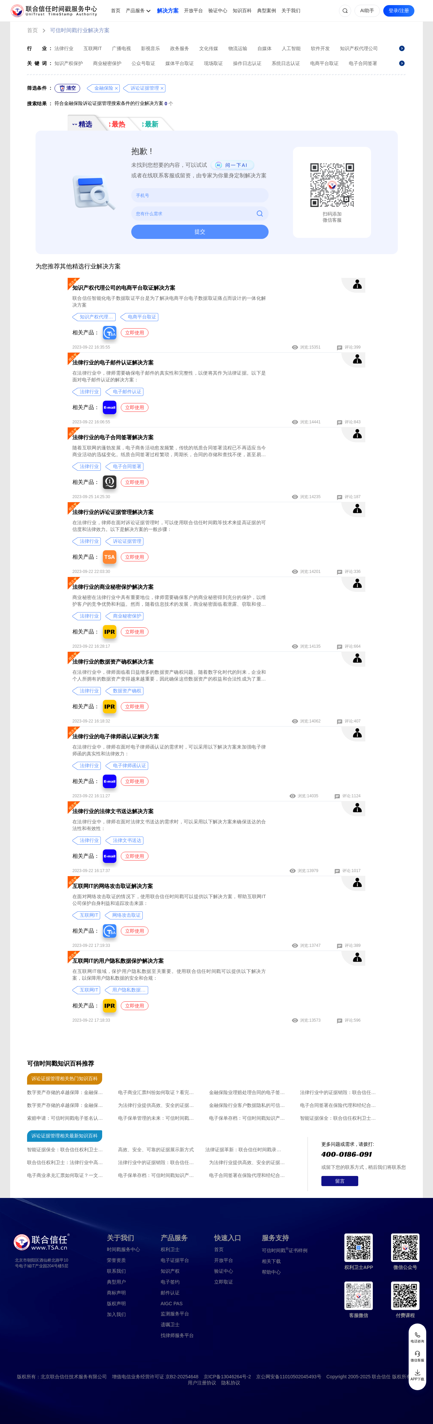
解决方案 (168, 11)
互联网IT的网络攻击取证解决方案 (112, 886)
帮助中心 (271, 1272)
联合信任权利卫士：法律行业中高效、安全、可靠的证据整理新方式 (67, 1162)
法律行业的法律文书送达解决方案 (113, 811)
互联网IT (93, 48)
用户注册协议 (202, 1382)
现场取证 (213, 63)
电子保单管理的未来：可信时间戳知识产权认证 (158, 1118)
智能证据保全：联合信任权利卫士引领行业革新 (340, 1118)
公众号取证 (143, 63)
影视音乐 (150, 48)
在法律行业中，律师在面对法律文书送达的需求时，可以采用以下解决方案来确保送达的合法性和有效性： (169, 825)
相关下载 (271, 1261)
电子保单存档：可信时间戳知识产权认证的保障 (249, 1118)
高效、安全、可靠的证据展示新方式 (156, 1149)
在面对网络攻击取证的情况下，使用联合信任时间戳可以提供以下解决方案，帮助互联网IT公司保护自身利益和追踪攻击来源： (169, 900)
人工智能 (291, 48)
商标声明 (116, 1292)
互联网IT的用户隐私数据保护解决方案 (118, 961)
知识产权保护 (68, 63)
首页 (115, 10)
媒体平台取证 (179, 63)
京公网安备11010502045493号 (288, 1376)
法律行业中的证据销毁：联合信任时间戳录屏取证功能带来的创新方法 (340, 1092)
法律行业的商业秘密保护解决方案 (113, 587)
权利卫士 (170, 1249)
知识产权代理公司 (359, 48)
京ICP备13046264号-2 (227, 1376)
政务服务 (179, 48)
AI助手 (367, 10)
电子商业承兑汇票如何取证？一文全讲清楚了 (67, 1175)
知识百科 (242, 10)
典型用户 (116, 1282)
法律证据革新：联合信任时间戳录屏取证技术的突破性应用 (245, 1149)
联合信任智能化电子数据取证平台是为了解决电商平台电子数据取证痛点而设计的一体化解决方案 (169, 301)
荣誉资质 (116, 1260)
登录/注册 (399, 10)
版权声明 (116, 1303)
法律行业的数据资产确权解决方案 (113, 662)
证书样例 (284, 1250)
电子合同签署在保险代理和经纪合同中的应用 (340, 1105)
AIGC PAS (172, 1303)
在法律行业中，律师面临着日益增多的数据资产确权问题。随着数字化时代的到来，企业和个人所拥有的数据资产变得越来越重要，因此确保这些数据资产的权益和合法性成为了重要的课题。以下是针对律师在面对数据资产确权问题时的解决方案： (169, 675)
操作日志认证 (247, 63)
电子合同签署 (363, 63)
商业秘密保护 (107, 63)
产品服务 (135, 10)
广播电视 (121, 48)
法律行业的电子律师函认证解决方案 (115, 736)
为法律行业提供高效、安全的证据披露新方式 (158, 1105)
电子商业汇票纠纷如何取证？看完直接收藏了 (158, 1092)
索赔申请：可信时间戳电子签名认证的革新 (67, 1118)
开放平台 (193, 10)
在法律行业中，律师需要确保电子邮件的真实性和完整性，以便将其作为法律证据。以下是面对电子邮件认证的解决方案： (169, 376)
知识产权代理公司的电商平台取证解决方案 (123, 288)
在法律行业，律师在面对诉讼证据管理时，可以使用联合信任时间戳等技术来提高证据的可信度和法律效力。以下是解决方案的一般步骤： (169, 526)
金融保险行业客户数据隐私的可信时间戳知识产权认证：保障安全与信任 (249, 1105)
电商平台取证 (324, 63)
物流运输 (237, 48)
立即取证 (223, 1282)
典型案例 (266, 10)
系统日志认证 (286, 63)
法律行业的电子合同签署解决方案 (113, 437)
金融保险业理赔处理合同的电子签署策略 (249, 1092)
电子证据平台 (175, 1260)
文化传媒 (208, 48)
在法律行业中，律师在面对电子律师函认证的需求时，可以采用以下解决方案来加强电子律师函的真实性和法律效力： (169, 750)
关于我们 (290, 10)
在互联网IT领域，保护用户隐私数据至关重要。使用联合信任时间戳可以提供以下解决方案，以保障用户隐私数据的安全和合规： (169, 975)
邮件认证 (170, 1292)
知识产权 (170, 1271)
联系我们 (116, 1271)
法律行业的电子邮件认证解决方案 (113, 362)
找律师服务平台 (177, 1335)
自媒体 (264, 48)
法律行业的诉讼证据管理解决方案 (113, 512)
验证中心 (217, 10)
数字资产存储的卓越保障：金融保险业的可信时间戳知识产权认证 (67, 1092)
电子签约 (170, 1282)
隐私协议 (230, 1382)
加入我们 (116, 1314)
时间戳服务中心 (123, 1249)
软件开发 (320, 48)
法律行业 (63, 48)
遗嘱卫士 (170, 1324)
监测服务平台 (175, 1313)
